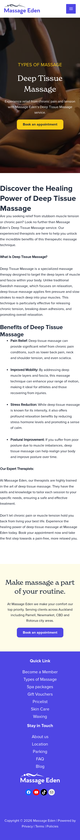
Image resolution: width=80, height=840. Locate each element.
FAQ (40, 759)
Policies (52, 826)
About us (40, 736)
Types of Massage (40, 679)
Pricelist (40, 701)
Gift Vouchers (40, 694)
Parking (40, 751)
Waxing (40, 716)
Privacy (27, 826)
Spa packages (40, 686)
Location (40, 744)
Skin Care (40, 709)
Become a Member (40, 672)
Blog (40, 766)
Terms (39, 826)
